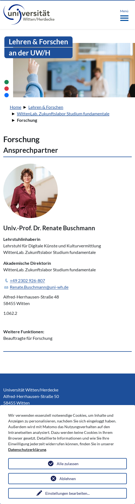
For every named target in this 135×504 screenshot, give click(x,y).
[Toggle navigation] (124, 14)
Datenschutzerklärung (27, 449)
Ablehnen (67, 478)
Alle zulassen (68, 463)
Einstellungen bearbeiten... (67, 493)
